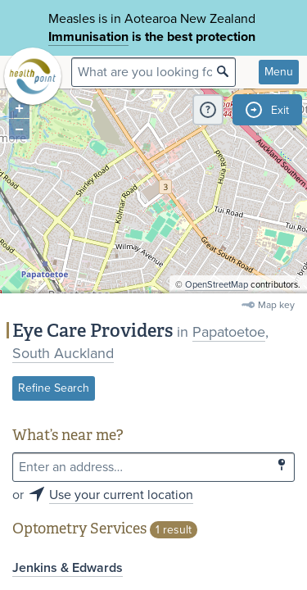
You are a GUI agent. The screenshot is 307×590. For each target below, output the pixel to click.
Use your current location (121, 495)
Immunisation (88, 37)
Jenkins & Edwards (67, 568)
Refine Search (53, 388)
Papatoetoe (228, 332)
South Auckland (63, 353)
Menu (278, 72)
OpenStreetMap (216, 284)
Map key (276, 305)
